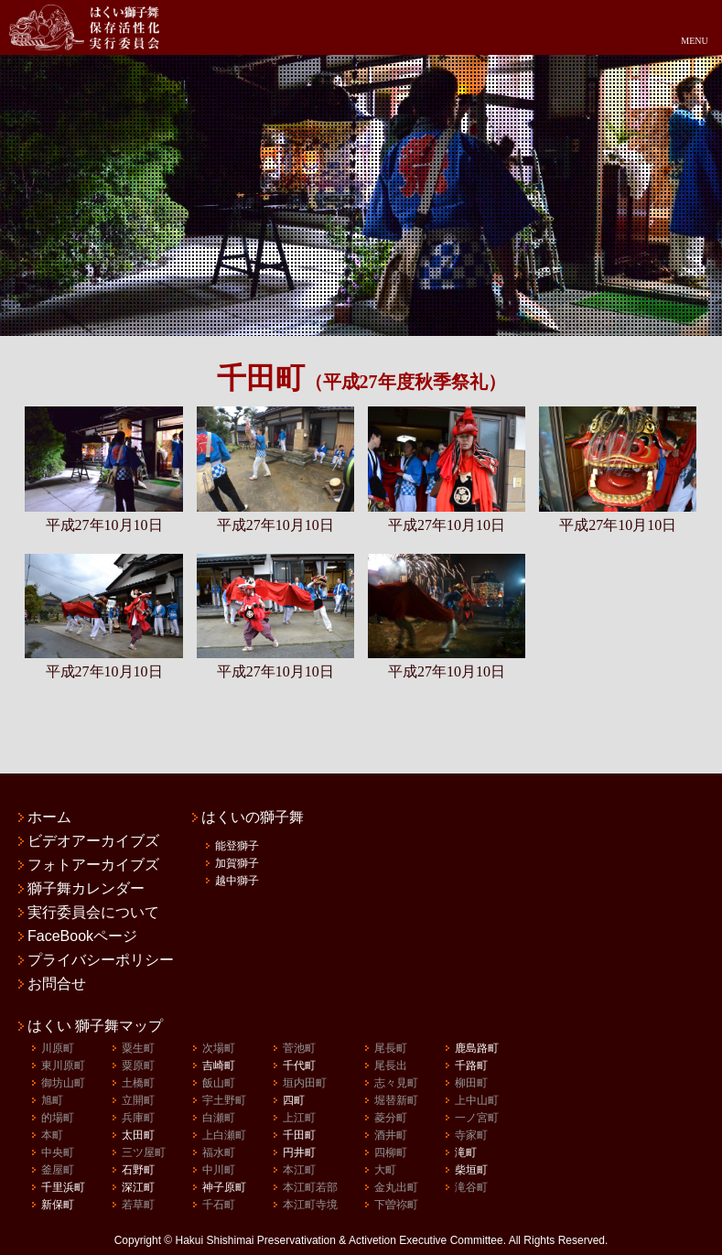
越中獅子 (237, 880)
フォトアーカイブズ (93, 865)
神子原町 (224, 1187)
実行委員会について (93, 912)
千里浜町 (63, 1187)
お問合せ (56, 984)
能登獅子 (237, 845)
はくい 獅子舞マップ (95, 1026)
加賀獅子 (237, 863)
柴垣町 (471, 1169)
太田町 (138, 1135)
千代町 (299, 1065)
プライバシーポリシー (100, 960)
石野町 (138, 1169)
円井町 (299, 1152)
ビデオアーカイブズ (93, 841)
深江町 (138, 1187)
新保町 (57, 1204)
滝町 (466, 1152)
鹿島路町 (477, 1048)
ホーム (49, 817)
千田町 (299, 1135)
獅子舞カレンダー (86, 889)
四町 (294, 1100)
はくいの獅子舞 (252, 817)
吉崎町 (218, 1065)
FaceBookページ (82, 936)
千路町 (471, 1065)
